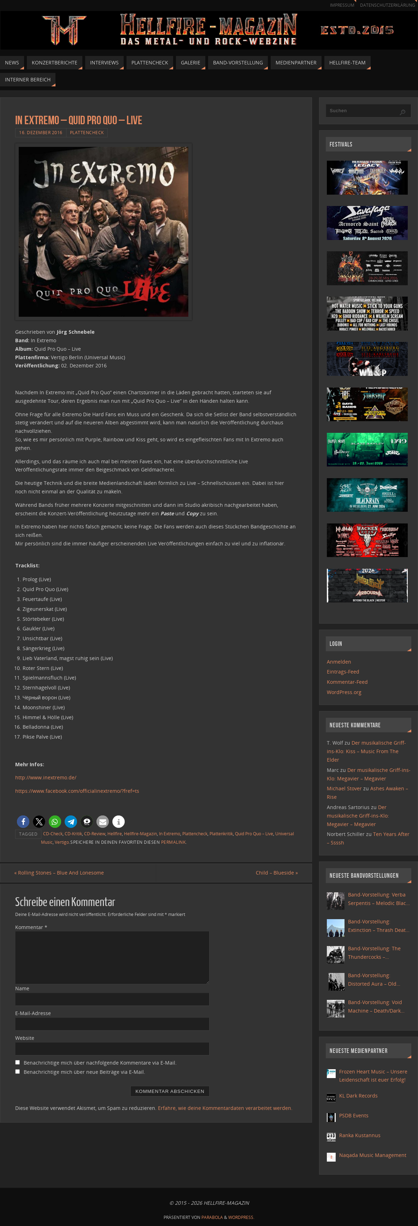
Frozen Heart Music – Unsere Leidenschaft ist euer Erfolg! (373, 1075)
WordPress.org (344, 692)
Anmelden (339, 661)
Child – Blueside (276, 873)
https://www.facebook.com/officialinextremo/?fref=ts (77, 790)
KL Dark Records (358, 1095)
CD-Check (53, 833)
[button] (23, 821)
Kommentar (31, 927)
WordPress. (241, 1217)
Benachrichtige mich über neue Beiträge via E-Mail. (84, 1072)
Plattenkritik (221, 833)
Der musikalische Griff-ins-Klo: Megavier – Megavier (358, 815)
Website (24, 1038)
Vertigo (62, 842)
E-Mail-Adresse (33, 1013)
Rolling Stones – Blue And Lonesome (60, 873)
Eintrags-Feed (343, 671)
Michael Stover (344, 788)
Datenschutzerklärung (386, 5)
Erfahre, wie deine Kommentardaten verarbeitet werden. (225, 1108)
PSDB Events (354, 1115)
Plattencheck (87, 132)
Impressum (339, 5)
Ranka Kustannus (360, 1135)
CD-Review (94, 833)
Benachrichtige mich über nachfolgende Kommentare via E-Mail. (100, 1062)
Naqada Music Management (372, 1155)
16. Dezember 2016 (41, 132)
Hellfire (114, 833)
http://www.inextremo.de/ (45, 777)
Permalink (173, 842)
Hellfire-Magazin (140, 833)
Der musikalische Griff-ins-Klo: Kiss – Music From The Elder (366, 751)
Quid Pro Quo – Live (254, 833)
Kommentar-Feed (347, 681)
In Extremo (169, 833)
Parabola (212, 1217)
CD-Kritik (73, 833)
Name (22, 988)
